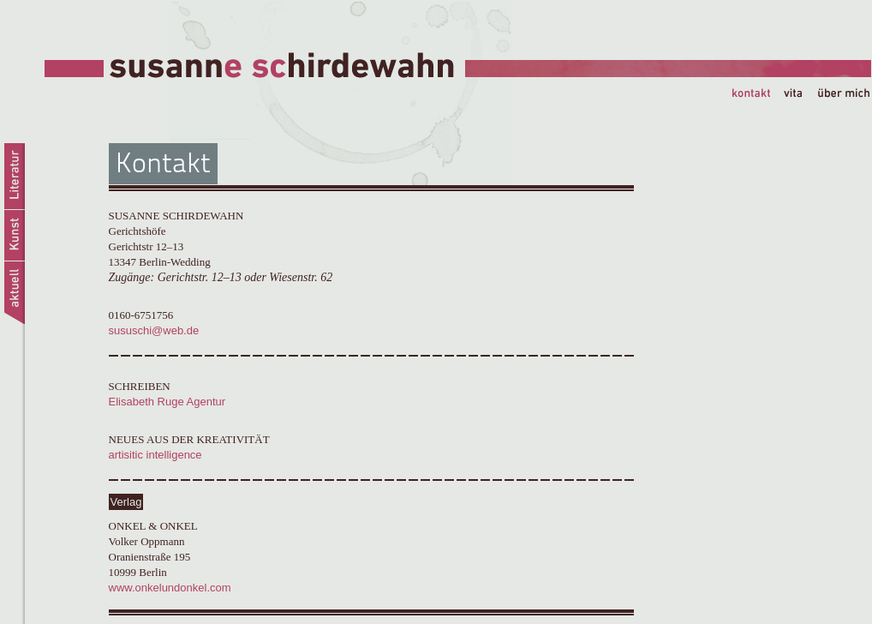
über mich (844, 95)
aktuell (13, 294)
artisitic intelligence (155, 454)
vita (800, 95)
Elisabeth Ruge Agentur (167, 401)
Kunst (13, 235)
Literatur (13, 176)
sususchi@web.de (154, 330)
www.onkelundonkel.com (170, 587)
